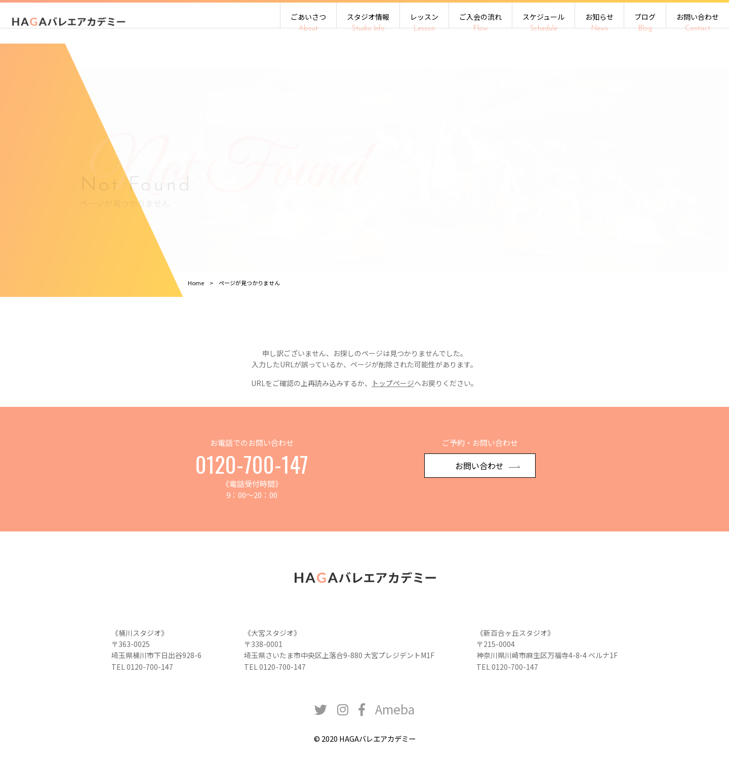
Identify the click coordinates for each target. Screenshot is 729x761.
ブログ (645, 22)
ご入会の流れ (480, 22)
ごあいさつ (308, 22)
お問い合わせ (697, 22)
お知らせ (599, 22)
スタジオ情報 (368, 22)
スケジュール (543, 22)
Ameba (395, 721)
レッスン (424, 22)
